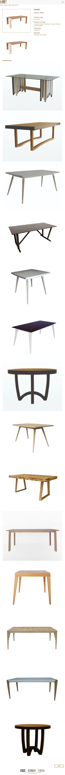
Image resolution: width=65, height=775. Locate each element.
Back (59, 766)
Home (1, 5)
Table (10, 5)
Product (5, 5)
